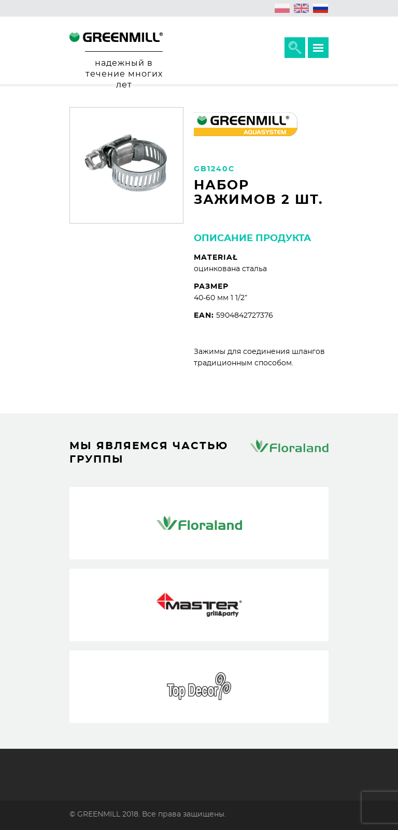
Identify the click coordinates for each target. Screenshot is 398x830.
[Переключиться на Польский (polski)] (282, 8)
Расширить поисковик (295, 47)
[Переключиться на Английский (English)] (301, 8)
